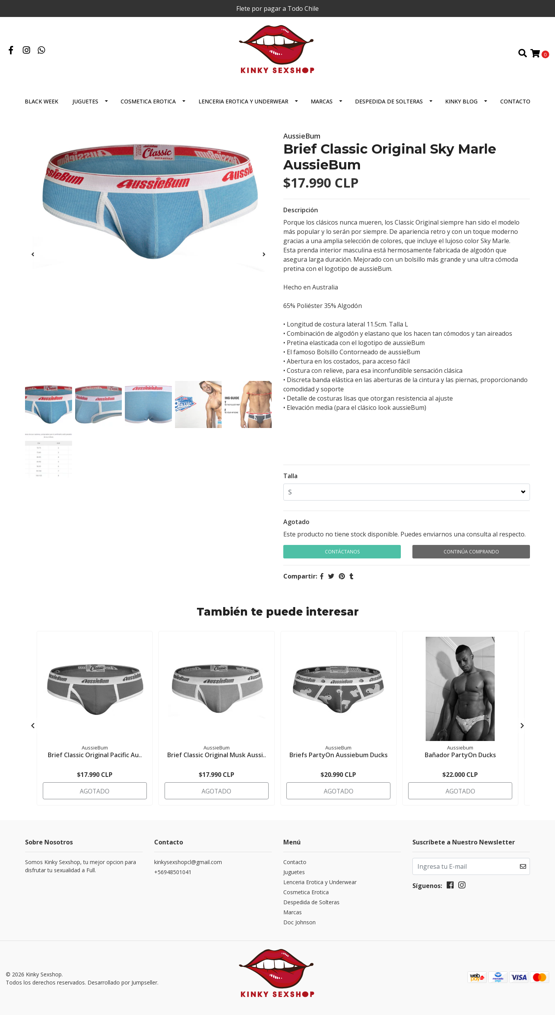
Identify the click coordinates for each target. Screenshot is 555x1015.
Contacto (515, 104)
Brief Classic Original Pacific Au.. (95, 757)
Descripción (300, 213)
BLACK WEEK (41, 104)
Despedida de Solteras (389, 104)
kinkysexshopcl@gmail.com (188, 862)
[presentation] (32, 257)
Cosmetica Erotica (148, 104)
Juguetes (85, 104)
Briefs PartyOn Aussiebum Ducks (338, 757)
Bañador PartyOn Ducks (460, 757)
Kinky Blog (461, 104)
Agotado (296, 525)
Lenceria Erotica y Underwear (243, 104)
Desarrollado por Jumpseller (122, 982)
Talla (290, 479)
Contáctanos (342, 554)
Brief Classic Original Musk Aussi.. (216, 757)
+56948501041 (173, 872)
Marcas (322, 104)
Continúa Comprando (471, 554)
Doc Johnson (299, 923)
